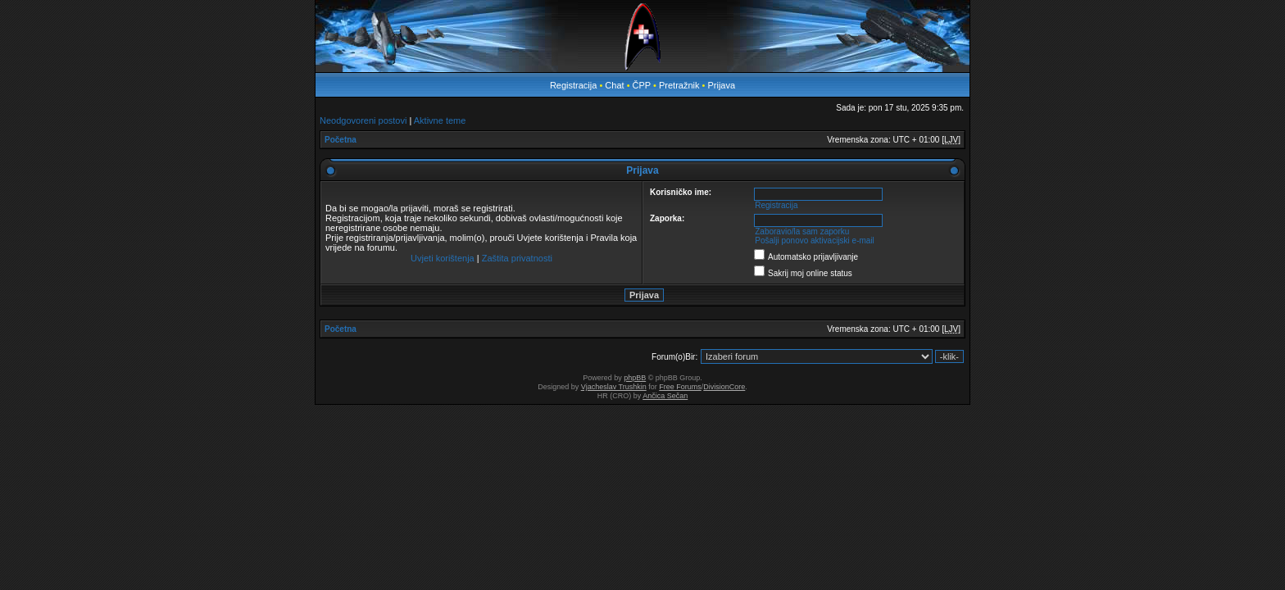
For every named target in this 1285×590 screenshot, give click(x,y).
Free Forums (680, 387)
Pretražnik (679, 85)
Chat (615, 85)
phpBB (635, 378)
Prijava (721, 85)
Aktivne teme (440, 120)
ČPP (642, 85)
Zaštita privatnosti (517, 258)
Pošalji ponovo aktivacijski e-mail (814, 240)
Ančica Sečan (665, 396)
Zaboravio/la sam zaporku (802, 231)
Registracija (573, 85)
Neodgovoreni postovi (363, 120)
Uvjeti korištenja (442, 258)
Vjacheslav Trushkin (614, 387)
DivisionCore (724, 387)
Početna (340, 139)
